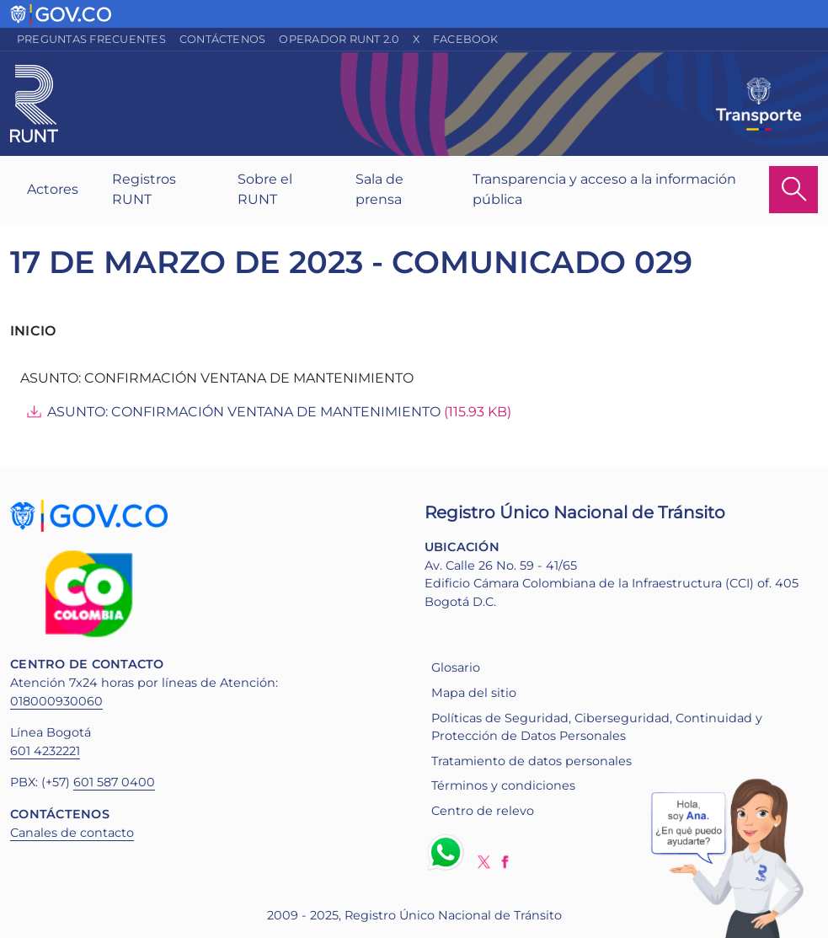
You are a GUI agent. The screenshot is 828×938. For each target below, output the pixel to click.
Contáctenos (222, 39)
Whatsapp (449, 852)
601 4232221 (45, 750)
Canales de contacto (72, 832)
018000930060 (56, 701)
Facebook (466, 39)
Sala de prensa (379, 189)
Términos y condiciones (503, 785)
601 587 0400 (114, 782)
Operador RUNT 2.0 (338, 39)
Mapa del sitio (473, 692)
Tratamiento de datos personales (531, 761)
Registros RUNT (144, 189)
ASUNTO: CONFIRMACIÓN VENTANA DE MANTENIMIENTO (244, 412)
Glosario (455, 667)
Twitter (483, 861)
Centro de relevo (482, 810)
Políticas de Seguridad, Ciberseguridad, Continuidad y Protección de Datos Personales (596, 727)
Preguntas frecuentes (91, 39)
